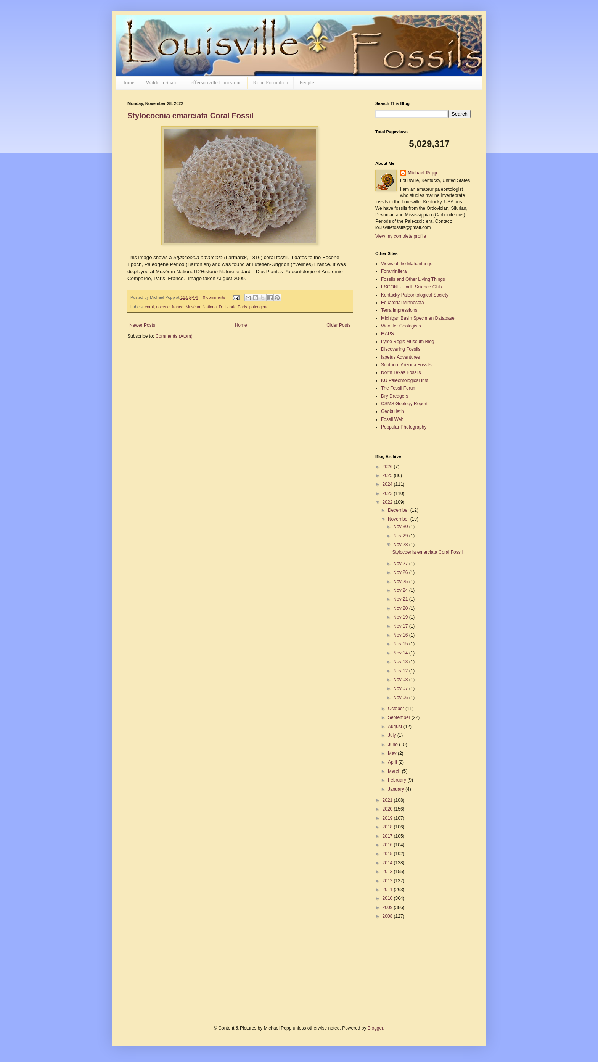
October (396, 708)
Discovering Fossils (400, 349)
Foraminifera (394, 271)
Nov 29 (401, 535)
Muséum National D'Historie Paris (216, 307)
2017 (388, 836)
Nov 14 (401, 653)
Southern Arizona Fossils (406, 364)
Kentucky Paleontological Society (414, 295)
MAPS (387, 333)
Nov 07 (401, 688)
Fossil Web (392, 419)
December (399, 510)
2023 (388, 493)
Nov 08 (401, 679)
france (177, 307)
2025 (388, 475)
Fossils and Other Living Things (413, 279)
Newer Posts (142, 325)
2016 (388, 845)
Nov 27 (401, 563)
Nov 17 (401, 626)
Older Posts (338, 325)
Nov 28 (401, 544)
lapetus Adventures (400, 357)
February (397, 780)
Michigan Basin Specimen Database (418, 318)
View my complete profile (400, 236)
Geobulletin (392, 411)
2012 (388, 880)
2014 (388, 862)
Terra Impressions (399, 310)
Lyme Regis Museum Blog (407, 341)
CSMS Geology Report (404, 403)
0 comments (214, 297)
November (399, 519)
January (396, 789)
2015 (388, 853)
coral (149, 307)
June (393, 744)
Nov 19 (401, 617)
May (393, 753)
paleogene (258, 307)
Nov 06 (401, 697)
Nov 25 (401, 581)
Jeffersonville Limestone (215, 82)
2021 (388, 800)
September (400, 717)
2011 (388, 889)
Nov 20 (401, 608)
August (395, 726)
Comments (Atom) (173, 336)
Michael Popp (422, 173)
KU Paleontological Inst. (405, 380)
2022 (388, 502)
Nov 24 (401, 590)
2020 (388, 809)
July (392, 735)
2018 (388, 827)
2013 (388, 871)
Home (127, 82)
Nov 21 (401, 599)
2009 (388, 907)
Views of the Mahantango (406, 263)
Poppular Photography (403, 427)
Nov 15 (401, 643)
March (395, 771)
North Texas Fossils (401, 372)
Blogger (375, 1028)
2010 (388, 898)
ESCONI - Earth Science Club (411, 287)
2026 (388, 466)
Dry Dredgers (394, 396)
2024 (388, 484)
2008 (388, 916)
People (306, 82)
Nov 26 (401, 572)
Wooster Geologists (401, 326)
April (393, 762)
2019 (388, 818)
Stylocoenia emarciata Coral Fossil (190, 115)
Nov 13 (401, 661)
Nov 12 (401, 671)
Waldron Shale (161, 82)
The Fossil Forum (398, 388)
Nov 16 (401, 635)
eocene (162, 307)
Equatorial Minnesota (402, 302)
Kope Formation (270, 82)
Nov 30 (401, 526)
